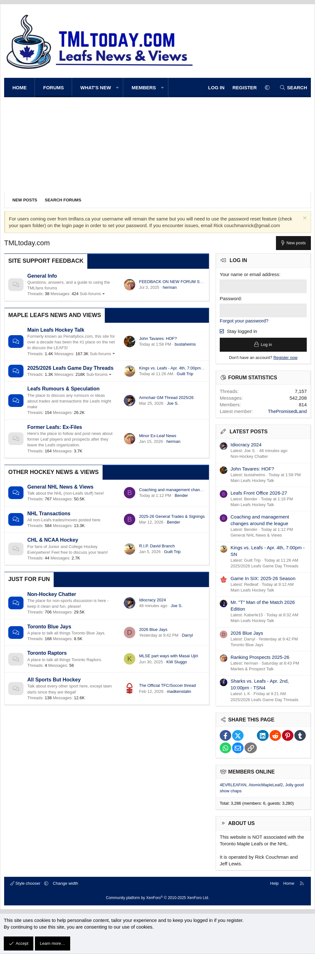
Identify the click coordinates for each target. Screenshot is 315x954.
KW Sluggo (176, 662)
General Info (42, 276)
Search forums (63, 200)
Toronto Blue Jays (49, 626)
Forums (53, 87)
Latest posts (249, 432)
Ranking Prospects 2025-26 (260, 657)
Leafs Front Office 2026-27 (259, 493)
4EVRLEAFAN (233, 785)
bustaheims (185, 344)
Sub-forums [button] (90, 293)
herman (170, 287)
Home (19, 87)
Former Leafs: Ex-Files (54, 427)
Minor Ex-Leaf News (157, 435)
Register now (285, 357)
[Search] (293, 87)
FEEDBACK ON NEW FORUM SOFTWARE (179, 281)
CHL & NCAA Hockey (52, 540)
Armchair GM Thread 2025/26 (166, 397)
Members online (251, 772)
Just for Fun (29, 579)
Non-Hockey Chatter (51, 594)
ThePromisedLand (287, 411)
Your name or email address (249, 274)
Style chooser (26, 883)
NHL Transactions (48, 513)
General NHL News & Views (60, 487)
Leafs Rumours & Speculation (63, 388)
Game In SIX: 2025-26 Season (263, 578)
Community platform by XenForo (157, 898)
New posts (24, 200)
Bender (181, 495)
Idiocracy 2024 (152, 600)
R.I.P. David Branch (157, 546)
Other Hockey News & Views (53, 472)
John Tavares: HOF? (158, 338)
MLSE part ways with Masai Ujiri (168, 655)
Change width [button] (65, 883)
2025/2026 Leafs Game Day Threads (70, 368)
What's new (95, 87)
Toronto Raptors (47, 653)
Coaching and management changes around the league (190, 489)
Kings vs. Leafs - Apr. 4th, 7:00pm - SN (174, 368)
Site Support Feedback (46, 261)
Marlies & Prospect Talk (252, 668)
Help (274, 883)
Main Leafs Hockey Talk (55, 330)
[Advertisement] (157, 144)
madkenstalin (179, 691)
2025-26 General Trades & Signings (172, 516)
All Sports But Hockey (54, 679)
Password (230, 298)
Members (143, 87)
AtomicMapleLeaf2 (266, 785)
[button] (117, 87)
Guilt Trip (185, 373)
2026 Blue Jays (153, 629)
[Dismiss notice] (304, 218)
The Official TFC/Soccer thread (167, 685)
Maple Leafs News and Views (54, 315)
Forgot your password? (244, 320)
